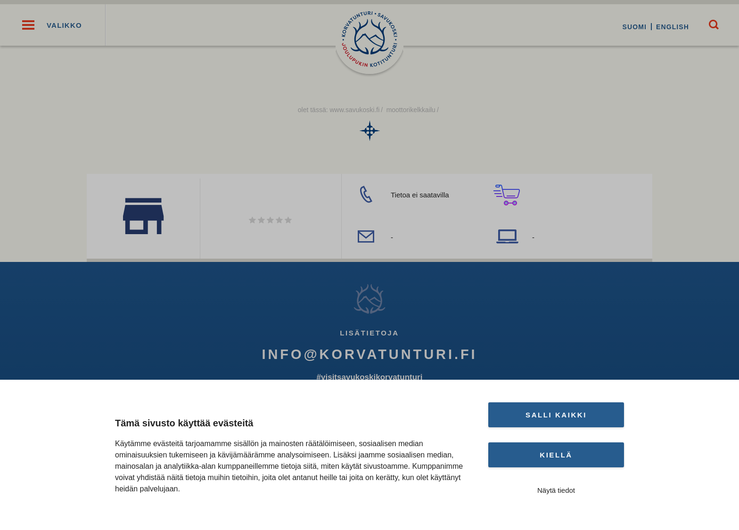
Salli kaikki (556, 415)
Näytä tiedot (556, 490)
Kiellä (556, 455)
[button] (28, 27)
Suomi (631, 27)
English (669, 27)
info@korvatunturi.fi (369, 357)
